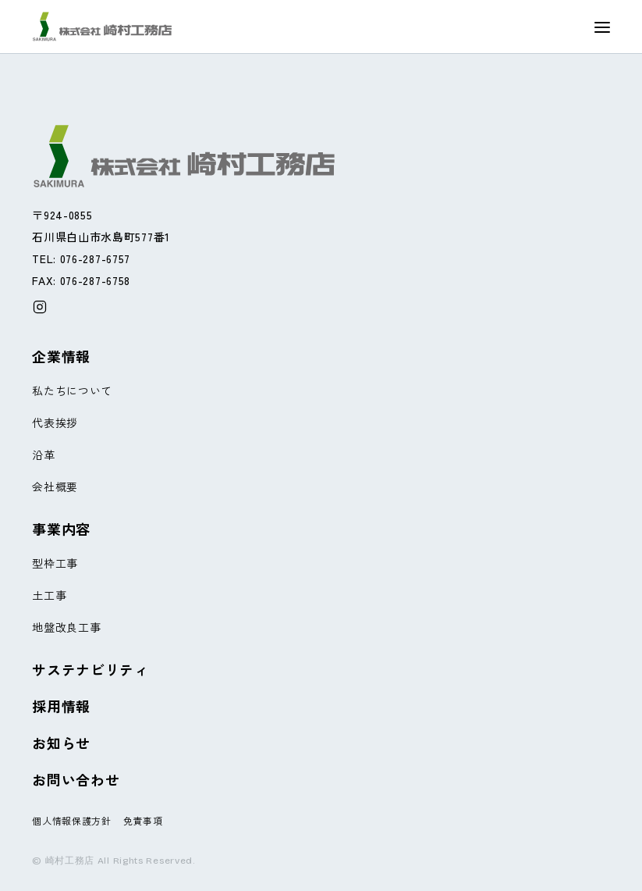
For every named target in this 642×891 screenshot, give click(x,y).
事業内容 (61, 529)
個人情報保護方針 (72, 820)
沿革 (43, 454)
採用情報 (61, 706)
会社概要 (55, 486)
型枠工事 (55, 563)
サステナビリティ (90, 669)
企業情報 (61, 356)
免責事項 (143, 820)
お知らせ (61, 742)
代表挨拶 (55, 422)
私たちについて (72, 390)
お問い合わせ (75, 779)
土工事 (49, 595)
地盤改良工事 (66, 627)
